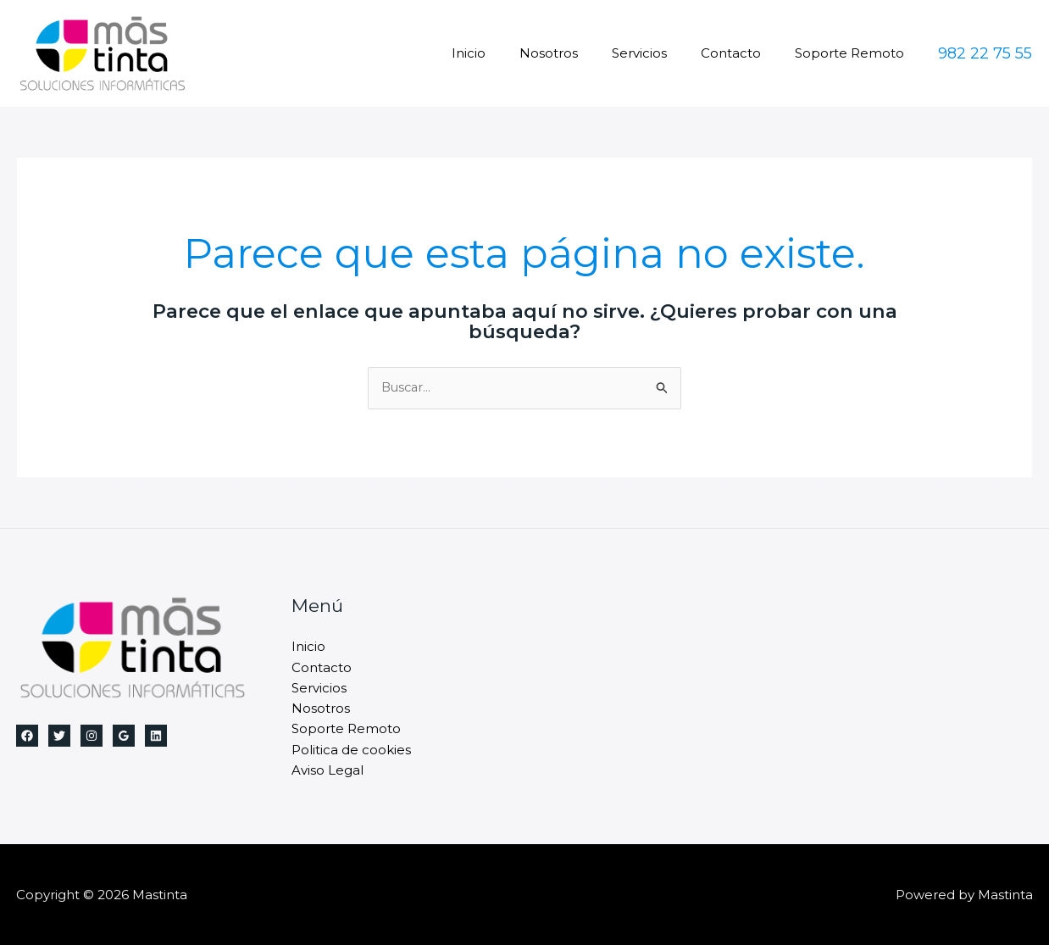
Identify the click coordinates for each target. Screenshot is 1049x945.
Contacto (743, 53)
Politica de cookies (351, 749)
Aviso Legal (327, 769)
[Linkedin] (156, 736)
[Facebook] (27, 736)
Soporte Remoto (853, 53)
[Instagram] (91, 736)
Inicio (507, 53)
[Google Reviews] (124, 736)
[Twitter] (59, 736)
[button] (985, 53)
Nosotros (578, 53)
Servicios (660, 53)
